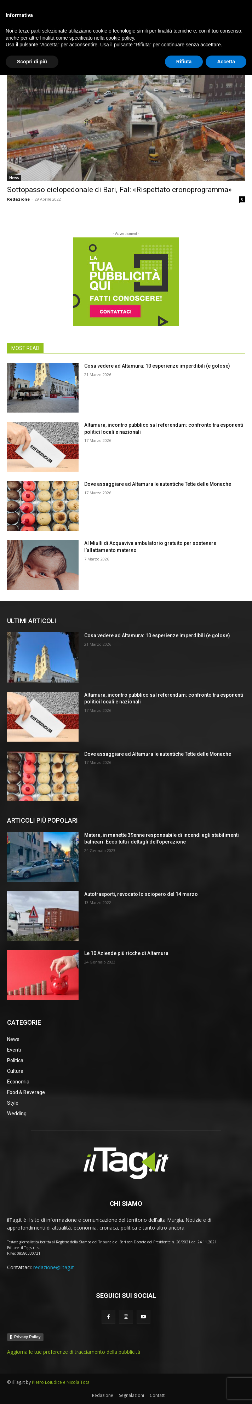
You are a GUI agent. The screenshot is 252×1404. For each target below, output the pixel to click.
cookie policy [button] (120, 1366)
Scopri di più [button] (32, 1390)
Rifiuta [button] (184, 1390)
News (14, 177)
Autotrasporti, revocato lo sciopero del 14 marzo (141, 894)
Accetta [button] (226, 1390)
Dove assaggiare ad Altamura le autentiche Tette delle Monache (157, 484)
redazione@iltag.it (53, 1267)
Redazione (18, 199)
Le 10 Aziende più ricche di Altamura (126, 953)
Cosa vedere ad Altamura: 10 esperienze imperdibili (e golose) (157, 366)
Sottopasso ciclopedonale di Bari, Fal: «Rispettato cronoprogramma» (119, 189)
